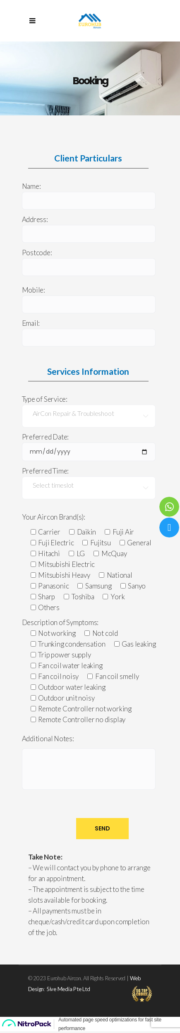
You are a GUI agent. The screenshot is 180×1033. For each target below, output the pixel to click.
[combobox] (89, 416)
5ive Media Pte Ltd (68, 989)
